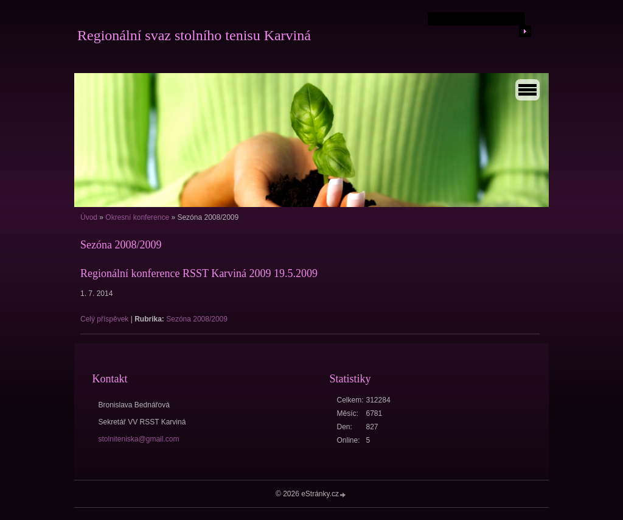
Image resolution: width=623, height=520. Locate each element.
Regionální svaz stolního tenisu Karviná (194, 35)
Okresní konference (137, 217)
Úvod (88, 217)
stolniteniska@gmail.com (139, 439)
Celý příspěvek (104, 319)
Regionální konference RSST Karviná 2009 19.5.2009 (199, 273)
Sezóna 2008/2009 (197, 319)
